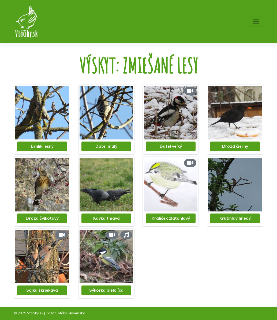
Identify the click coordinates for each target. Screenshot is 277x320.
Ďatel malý (106, 146)
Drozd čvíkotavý (42, 218)
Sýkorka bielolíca (106, 290)
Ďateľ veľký (171, 146)
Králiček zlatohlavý (171, 218)
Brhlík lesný (42, 146)
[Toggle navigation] (256, 22)
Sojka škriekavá (42, 290)
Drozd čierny (235, 146)
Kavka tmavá (106, 218)
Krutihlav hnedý (235, 218)
